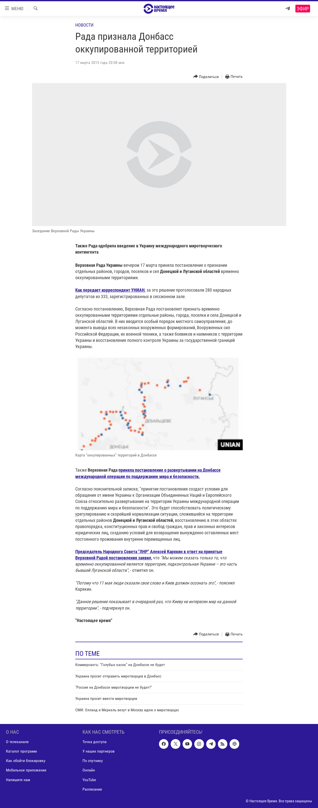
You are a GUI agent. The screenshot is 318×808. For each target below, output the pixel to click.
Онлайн (88, 770)
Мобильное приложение (26, 770)
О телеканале (17, 741)
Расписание (92, 789)
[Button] (206, 76)
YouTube (89, 779)
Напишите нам (18, 779)
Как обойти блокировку (25, 761)
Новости (84, 25)
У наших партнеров (98, 751)
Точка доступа (94, 741)
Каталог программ (21, 751)
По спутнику (92, 761)
